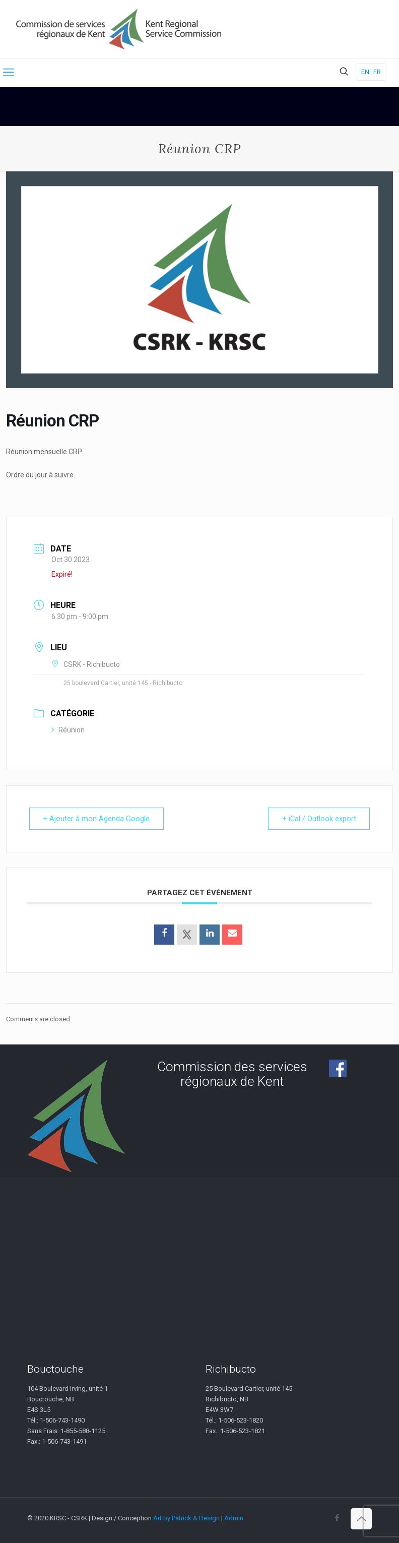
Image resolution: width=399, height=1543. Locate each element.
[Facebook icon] (337, 1517)
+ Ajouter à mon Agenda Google (97, 818)
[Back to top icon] (361, 1518)
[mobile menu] (8, 72)
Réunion (68, 730)
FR (377, 72)
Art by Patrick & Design (186, 1518)
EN (365, 72)
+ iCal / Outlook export (318, 818)
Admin (233, 1518)
